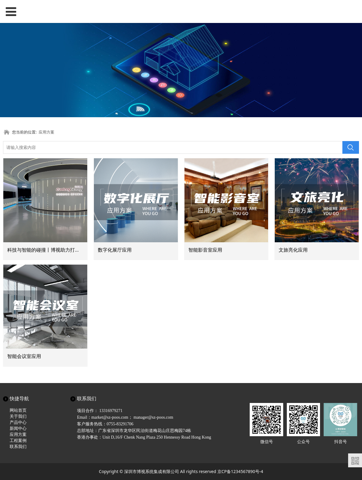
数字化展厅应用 (115, 249)
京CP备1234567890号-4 (240, 471)
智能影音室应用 (205, 249)
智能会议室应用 (24, 356)
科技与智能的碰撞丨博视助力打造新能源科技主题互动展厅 (70, 249)
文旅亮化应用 (293, 249)
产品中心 (18, 422)
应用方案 (46, 132)
